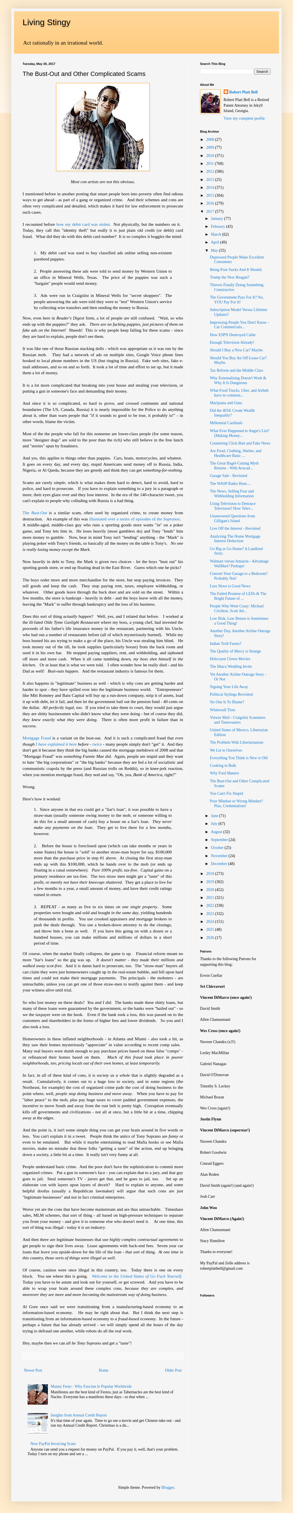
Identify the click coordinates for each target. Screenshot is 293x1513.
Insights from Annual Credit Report (79, 1415)
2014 (210, 187)
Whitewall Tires (222, 710)
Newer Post (33, 1370)
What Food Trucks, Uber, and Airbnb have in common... (239, 392)
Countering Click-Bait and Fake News (240, 443)
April (215, 242)
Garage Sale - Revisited (228, 476)
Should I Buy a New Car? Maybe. (236, 350)
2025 (210, 929)
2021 (210, 897)
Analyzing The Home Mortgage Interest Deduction (235, 538)
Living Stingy (46, 22)
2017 (210, 211)
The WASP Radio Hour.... (230, 483)
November (219, 856)
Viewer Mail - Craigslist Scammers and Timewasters (237, 719)
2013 (210, 180)
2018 (210, 874)
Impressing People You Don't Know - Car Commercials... (239, 324)
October (218, 848)
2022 (210, 905)
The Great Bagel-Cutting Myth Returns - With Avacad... (234, 465)
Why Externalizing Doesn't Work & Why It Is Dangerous (238, 380)
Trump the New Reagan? (229, 277)
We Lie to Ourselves (226, 750)
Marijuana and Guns (226, 403)
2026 (210, 938)
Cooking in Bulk (223, 765)
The (35, 512)
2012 (210, 171)
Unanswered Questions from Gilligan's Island (232, 518)
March (216, 234)
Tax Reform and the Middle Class (236, 370)
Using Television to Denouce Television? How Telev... (233, 506)
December (219, 864)
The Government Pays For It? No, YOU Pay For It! (237, 299)
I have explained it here (56, 744)
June (215, 816)
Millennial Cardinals (226, 423)
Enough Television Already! (232, 342)
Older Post (173, 1370)
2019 (210, 882)
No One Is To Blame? (227, 702)
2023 (210, 914)
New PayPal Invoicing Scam (53, 1444)
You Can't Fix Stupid (226, 793)
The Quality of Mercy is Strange (235, 651)
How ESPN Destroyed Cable (233, 335)
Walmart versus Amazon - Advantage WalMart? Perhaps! (239, 563)
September (219, 840)
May (215, 250)
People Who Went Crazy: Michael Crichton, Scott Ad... (237, 608)
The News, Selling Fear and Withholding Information (232, 493)
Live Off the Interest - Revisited (235, 528)
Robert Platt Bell (243, 92)
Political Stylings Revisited (231, 694)
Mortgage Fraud (37, 737)
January (217, 218)
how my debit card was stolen (83, 224)
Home (103, 1370)
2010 (210, 156)
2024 (210, 921)
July (214, 824)
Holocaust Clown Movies (230, 659)
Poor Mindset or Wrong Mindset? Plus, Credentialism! (236, 803)
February (218, 226)
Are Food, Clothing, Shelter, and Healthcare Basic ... (235, 453)
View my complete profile (244, 118)
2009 (210, 147)
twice (97, 744)
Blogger (167, 1487)
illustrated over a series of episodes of (134, 518)
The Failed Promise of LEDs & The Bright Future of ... (238, 596)
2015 (210, 195)
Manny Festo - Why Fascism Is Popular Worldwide (91, 1386)
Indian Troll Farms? (225, 643)
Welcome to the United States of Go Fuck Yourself (136, 1276)
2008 (210, 139)
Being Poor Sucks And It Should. (236, 270)
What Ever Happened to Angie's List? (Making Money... (239, 433)
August (217, 832)
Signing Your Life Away (229, 687)
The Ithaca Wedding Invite (231, 666)
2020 (210, 890)
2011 (210, 163)
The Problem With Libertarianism (236, 742)
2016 (210, 203)
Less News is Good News (230, 586)
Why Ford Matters (224, 773)
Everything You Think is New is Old (239, 758)
